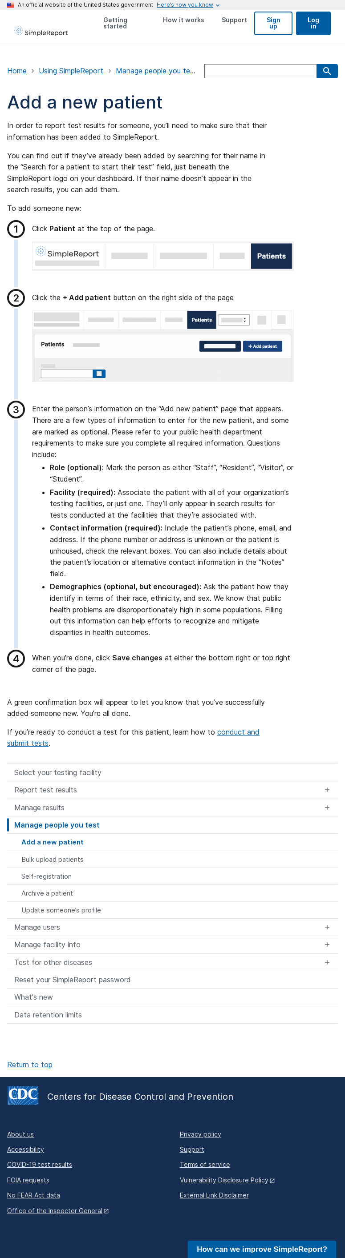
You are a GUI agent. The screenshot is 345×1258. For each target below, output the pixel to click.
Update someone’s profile (61, 910)
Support (192, 1149)
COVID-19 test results (39, 1164)
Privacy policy (200, 1134)
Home (17, 70)
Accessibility (25, 1149)
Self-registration (46, 876)
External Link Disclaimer (214, 1195)
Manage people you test (157, 70)
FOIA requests (28, 1180)
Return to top (30, 1064)
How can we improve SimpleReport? (262, 1249)
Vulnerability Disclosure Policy (224, 1180)
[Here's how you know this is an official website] (185, 5)
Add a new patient (52, 842)
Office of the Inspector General (54, 1210)
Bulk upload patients (52, 859)
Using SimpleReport (72, 70)
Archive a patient (47, 893)
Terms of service (205, 1164)
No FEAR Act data (33, 1195)
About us (20, 1134)
